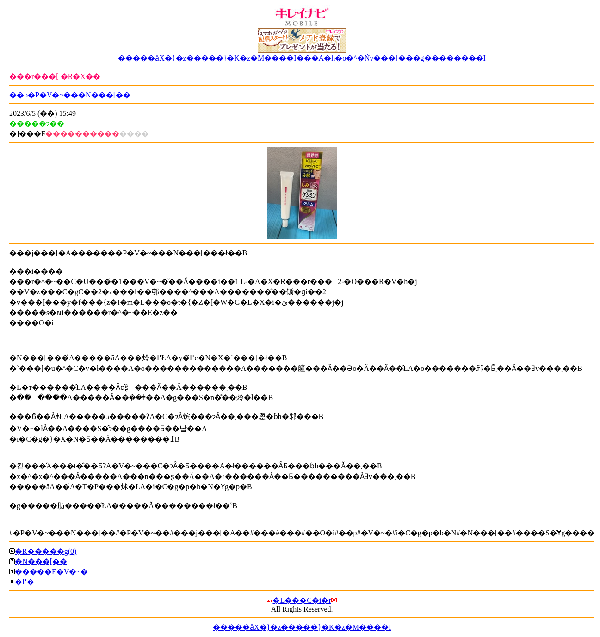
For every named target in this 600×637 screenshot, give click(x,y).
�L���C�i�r (301, 600)
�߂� (24, 582)
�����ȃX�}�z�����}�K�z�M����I (302, 627)
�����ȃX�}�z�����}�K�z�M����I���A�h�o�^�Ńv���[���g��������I (302, 58)
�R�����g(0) (45, 551)
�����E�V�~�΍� (51, 572)
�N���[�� (41, 561)
